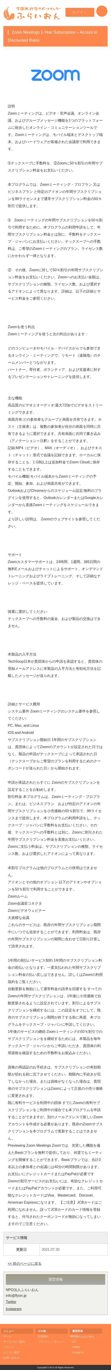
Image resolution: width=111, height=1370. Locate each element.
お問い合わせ (11, 1357)
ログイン (79, 12)
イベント (8, 1347)
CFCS (51, 1367)
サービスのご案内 (14, 1341)
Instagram (14, 1309)
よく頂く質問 (11, 1352)
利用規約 (43, 1336)
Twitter (11, 1302)
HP (74, 1341)
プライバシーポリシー (51, 1341)
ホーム (7, 1336)
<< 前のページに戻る (25, 1263)
